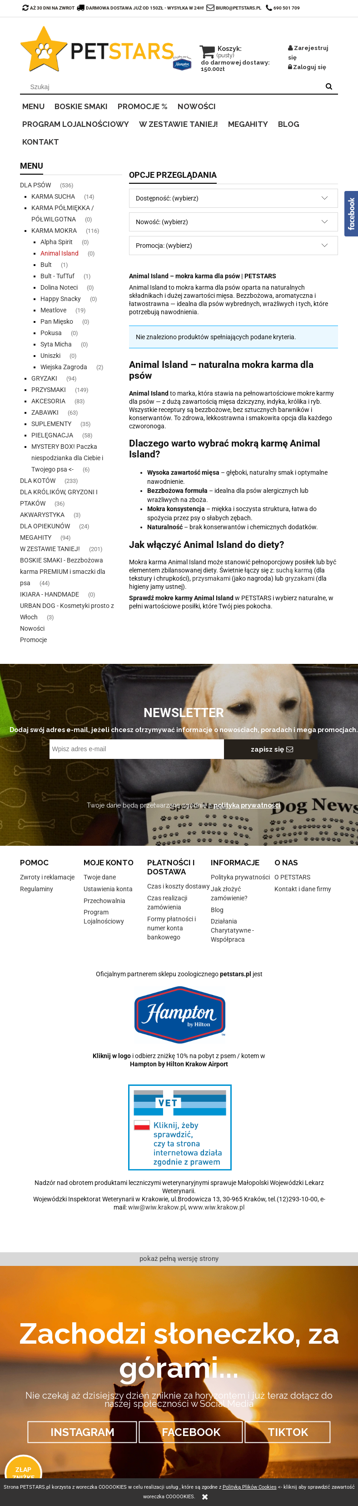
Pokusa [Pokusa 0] (51, 332)
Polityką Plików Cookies (250, 1487)
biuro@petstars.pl (238, 7)
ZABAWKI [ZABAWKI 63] (45, 412)
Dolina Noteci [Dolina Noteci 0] (59, 287)
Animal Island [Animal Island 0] (59, 253)
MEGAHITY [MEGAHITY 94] (35, 537)
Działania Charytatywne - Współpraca (232, 930)
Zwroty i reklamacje (47, 877)
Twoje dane (100, 877)
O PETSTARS (292, 877)
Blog (217, 910)
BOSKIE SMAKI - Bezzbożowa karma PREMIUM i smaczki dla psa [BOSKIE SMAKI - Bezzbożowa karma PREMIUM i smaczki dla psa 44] (62, 572)
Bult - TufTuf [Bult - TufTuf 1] (57, 276)
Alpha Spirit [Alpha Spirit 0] (56, 242)
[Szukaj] (329, 86)
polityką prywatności (247, 805)
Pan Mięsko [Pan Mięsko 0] (56, 321)
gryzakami (299, 578)
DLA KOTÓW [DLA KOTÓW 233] (37, 480)
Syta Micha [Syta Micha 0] (56, 344)
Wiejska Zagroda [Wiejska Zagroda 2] (63, 367)
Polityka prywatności (240, 877)
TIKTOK (288, 1432)
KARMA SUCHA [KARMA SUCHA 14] (53, 196)
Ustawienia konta (108, 889)
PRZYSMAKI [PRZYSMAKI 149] (48, 389)
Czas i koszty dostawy (178, 886)
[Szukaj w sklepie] (172, 87)
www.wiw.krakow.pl (216, 1207)
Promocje (33, 639)
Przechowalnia (104, 900)
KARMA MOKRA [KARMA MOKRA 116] (54, 230)
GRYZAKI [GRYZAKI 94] (44, 378)
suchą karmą (294, 570)
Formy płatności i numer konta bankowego (171, 928)
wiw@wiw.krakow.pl (156, 1207)
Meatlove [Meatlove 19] (53, 310)
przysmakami (211, 578)
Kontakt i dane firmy (302, 889)
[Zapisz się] (271, 749)
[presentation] (113, 779)
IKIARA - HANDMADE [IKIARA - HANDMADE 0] (49, 594)
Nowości (32, 628)
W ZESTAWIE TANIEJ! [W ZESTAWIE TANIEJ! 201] (50, 548)
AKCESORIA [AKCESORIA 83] (48, 401)
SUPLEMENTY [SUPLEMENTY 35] (51, 423)
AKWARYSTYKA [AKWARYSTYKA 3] (42, 514)
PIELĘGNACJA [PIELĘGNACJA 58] (52, 435)
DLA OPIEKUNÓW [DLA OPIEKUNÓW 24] (45, 526)
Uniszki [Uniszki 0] (50, 355)
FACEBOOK (191, 1432)
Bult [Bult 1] (46, 264)
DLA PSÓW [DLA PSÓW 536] (35, 185)
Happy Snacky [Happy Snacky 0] (60, 298)
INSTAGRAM (82, 1432)
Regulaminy (36, 889)
